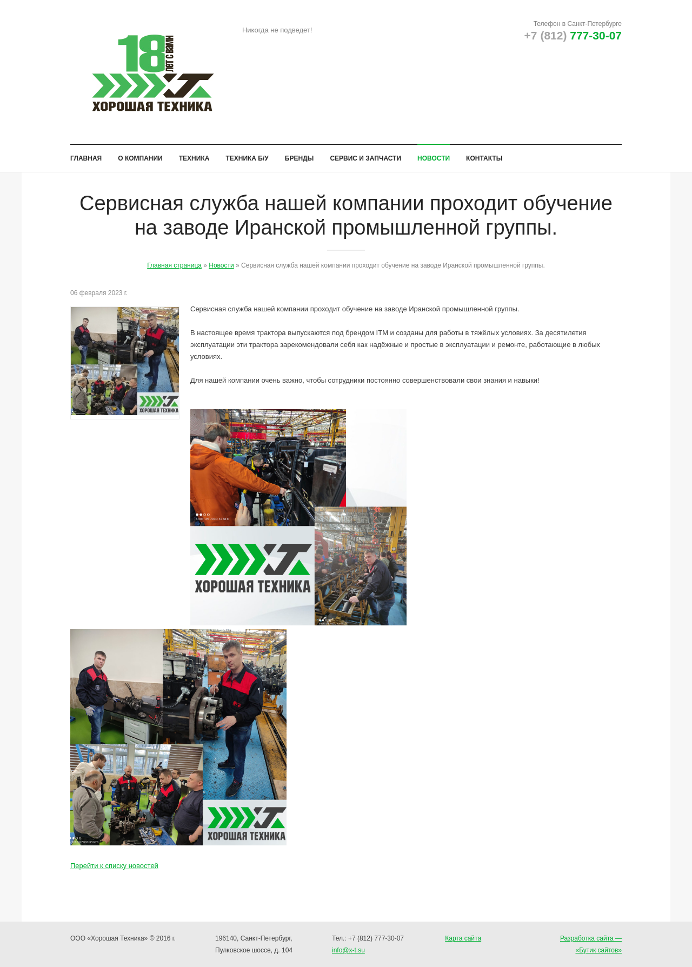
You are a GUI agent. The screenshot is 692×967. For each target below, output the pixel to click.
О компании (140, 155)
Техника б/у (246, 155)
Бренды (299, 155)
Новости (433, 155)
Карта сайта (463, 938)
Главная (86, 155)
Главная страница (174, 262)
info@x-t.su (348, 950)
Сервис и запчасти (365, 155)
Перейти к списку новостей (114, 862)
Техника (194, 155)
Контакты (484, 155)
